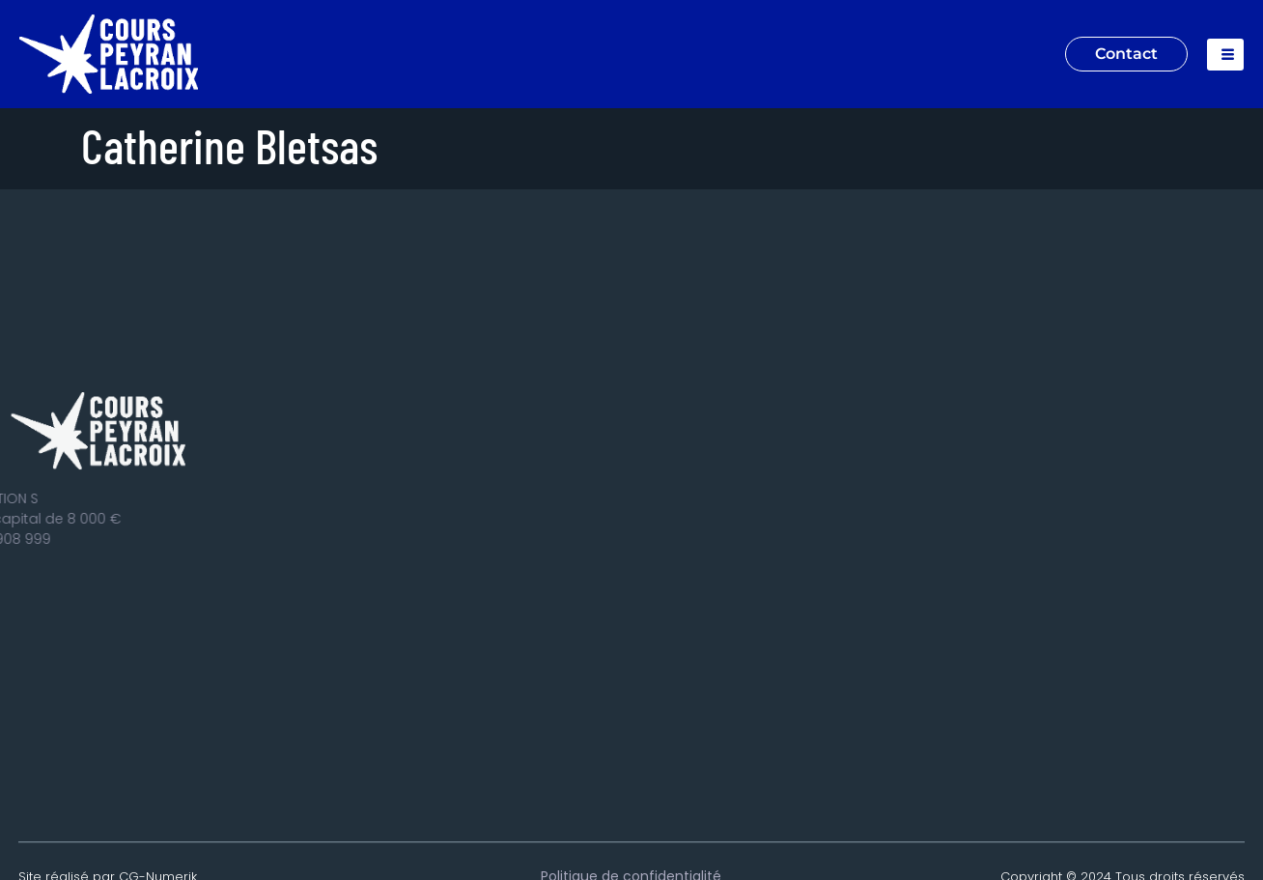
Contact (1126, 53)
